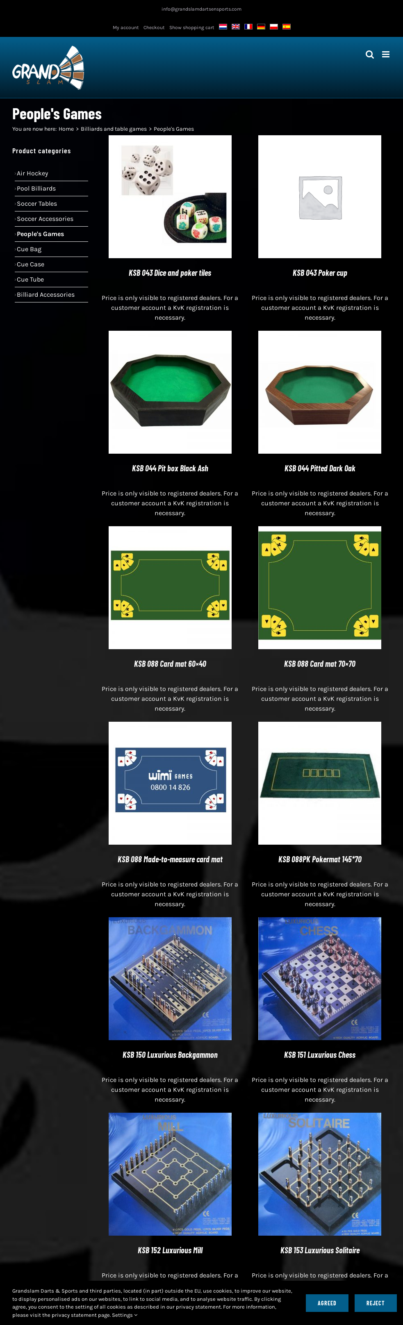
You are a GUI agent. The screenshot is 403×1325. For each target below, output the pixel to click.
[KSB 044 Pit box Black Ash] (170, 335)
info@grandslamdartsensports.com (201, 9)
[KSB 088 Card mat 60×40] (170, 531)
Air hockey (32, 173)
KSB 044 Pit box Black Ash (170, 468)
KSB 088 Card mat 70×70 (319, 663)
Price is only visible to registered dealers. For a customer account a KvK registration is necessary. (170, 307)
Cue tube (30, 279)
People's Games (40, 234)
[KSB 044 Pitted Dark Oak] (319, 335)
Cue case (30, 264)
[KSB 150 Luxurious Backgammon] (170, 922)
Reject (376, 1303)
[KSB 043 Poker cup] (319, 140)
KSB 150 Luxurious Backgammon (170, 1054)
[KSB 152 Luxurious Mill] (170, 1117)
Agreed (327, 1303)
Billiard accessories (46, 294)
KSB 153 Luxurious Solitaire (320, 1250)
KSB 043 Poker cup (320, 272)
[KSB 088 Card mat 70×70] (319, 531)
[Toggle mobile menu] (386, 54)
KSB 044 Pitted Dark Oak (320, 468)
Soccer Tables (37, 203)
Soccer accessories (45, 219)
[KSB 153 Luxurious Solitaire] (319, 1117)
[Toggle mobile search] (370, 54)
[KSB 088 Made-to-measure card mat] (170, 726)
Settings (124, 1315)
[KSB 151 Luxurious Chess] (319, 922)
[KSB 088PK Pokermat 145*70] (319, 726)
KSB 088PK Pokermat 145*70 (320, 859)
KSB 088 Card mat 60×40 (170, 663)
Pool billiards (36, 188)
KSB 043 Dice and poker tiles (170, 272)
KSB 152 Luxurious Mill (170, 1250)
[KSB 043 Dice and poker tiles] (170, 140)
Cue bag (29, 249)
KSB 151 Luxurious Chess (319, 1054)
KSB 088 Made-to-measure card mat (170, 859)
